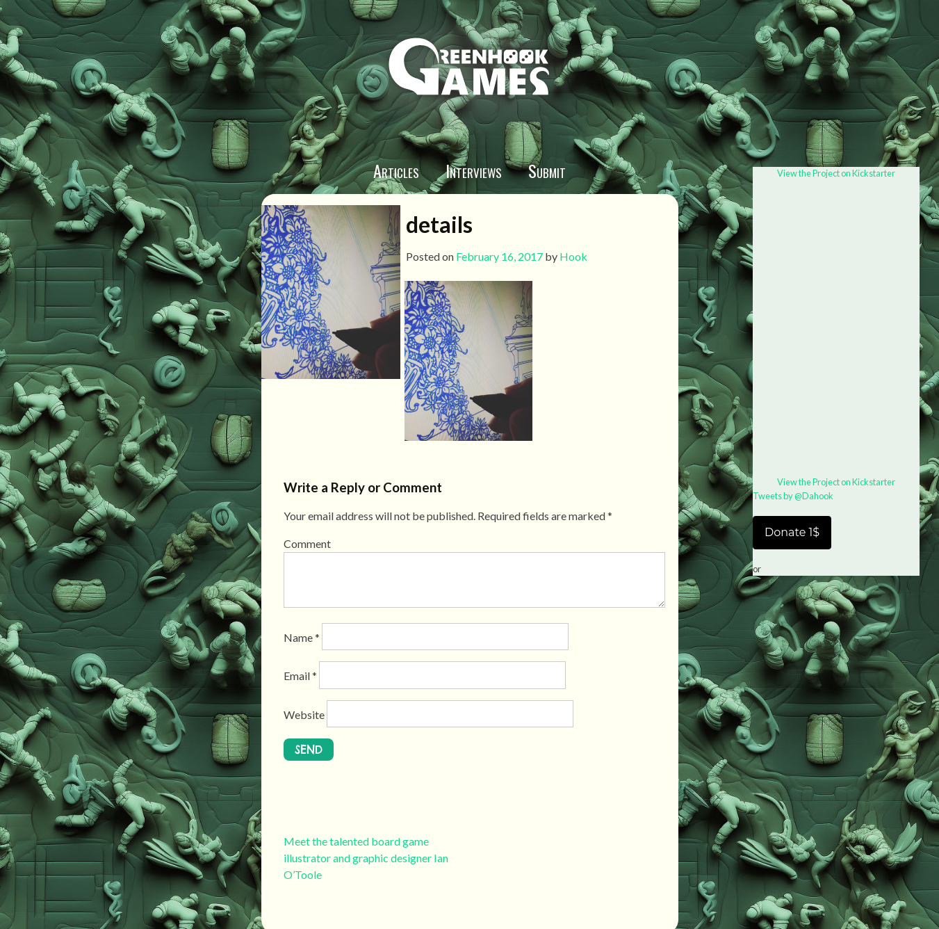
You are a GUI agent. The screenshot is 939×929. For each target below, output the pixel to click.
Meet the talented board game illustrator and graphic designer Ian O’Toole (366, 857)
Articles (396, 170)
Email (300, 675)
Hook (573, 256)
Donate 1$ (792, 532)
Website (304, 714)
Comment (307, 543)
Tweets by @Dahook (793, 495)
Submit (547, 170)
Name (302, 637)
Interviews (474, 170)
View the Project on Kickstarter (836, 173)
